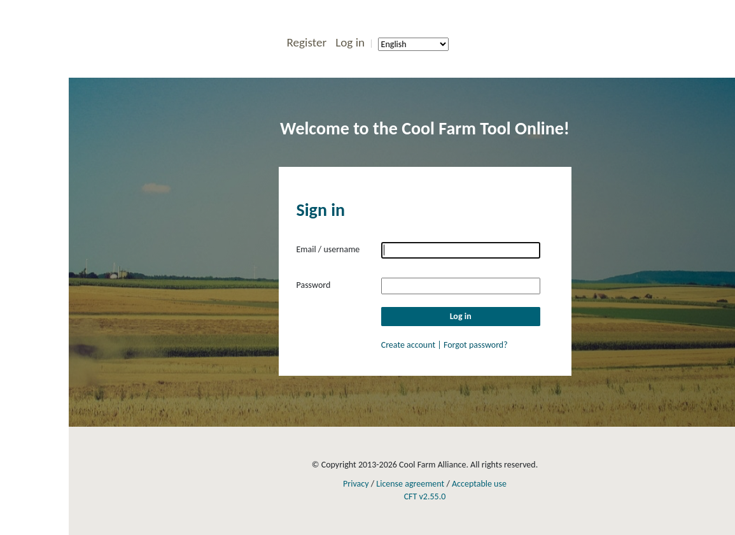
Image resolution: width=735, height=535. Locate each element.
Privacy (355, 483)
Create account (409, 344)
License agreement (410, 483)
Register (306, 42)
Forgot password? (476, 344)
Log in (350, 42)
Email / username (328, 249)
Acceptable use (479, 483)
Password (314, 285)
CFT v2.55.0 (425, 496)
